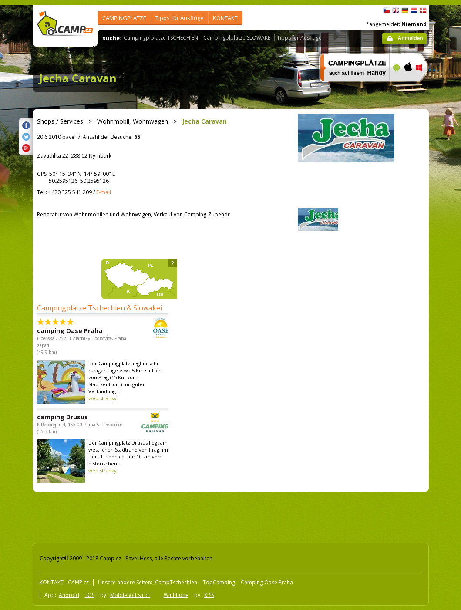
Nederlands (414, 10)
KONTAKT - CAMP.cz (64, 582)
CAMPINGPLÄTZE (124, 18)
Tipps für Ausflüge (179, 18)
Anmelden (410, 38)
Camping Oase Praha (267, 582)
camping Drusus (79, 417)
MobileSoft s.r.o (130, 595)
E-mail (103, 192)
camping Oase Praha (79, 331)
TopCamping (219, 582)
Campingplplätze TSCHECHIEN (161, 37)
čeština (386, 10)
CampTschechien (176, 582)
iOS (89, 595)
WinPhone (176, 595)
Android (69, 595)
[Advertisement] (188, 515)
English (395, 10)
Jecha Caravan (78, 78)
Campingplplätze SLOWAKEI (237, 37)
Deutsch (404, 10)
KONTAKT (225, 18)
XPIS (209, 595)
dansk (423, 10)
